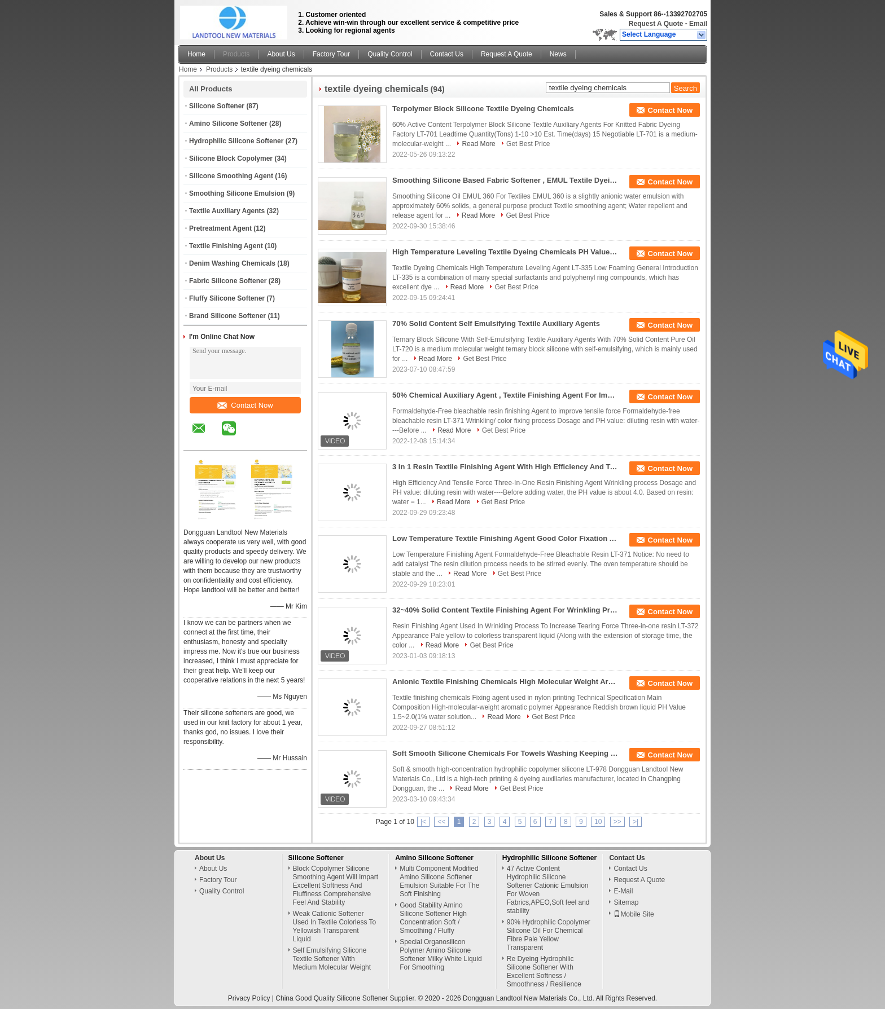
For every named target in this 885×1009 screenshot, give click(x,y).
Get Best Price (528, 144)
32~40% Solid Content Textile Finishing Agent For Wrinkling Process (505, 610)
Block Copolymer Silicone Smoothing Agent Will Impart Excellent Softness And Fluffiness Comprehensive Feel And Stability (335, 885)
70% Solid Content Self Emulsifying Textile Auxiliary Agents (496, 323)
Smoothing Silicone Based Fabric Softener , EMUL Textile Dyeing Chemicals (505, 180)
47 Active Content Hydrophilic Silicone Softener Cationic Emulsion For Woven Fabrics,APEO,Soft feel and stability (548, 890)
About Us (281, 54)
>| (635, 822)
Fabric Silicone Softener (227, 281)
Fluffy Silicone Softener (227, 298)
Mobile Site (634, 914)
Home (196, 54)
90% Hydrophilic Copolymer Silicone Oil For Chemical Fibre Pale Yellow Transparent (548, 934)
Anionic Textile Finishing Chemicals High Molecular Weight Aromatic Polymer (505, 681)
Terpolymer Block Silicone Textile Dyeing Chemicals (483, 108)
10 (598, 822)
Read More (478, 144)
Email (698, 24)
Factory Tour (331, 54)
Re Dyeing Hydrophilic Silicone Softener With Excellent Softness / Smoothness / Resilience (544, 971)
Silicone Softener (216, 106)
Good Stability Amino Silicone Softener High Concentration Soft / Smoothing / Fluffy (433, 918)
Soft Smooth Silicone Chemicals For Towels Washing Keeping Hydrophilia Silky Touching (505, 753)
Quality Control (389, 54)
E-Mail (623, 891)
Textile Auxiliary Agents (227, 211)
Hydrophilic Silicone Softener (236, 141)
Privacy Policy (249, 998)
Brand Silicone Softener (227, 316)
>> (617, 822)
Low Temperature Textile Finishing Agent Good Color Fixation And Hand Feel (505, 538)
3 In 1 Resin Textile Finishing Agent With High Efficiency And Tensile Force (505, 466)
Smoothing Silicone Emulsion (236, 193)
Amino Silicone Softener (228, 123)
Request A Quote (656, 24)
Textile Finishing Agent (226, 246)
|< (423, 822)
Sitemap (626, 902)
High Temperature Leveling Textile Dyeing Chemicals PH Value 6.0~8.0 (505, 252)
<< (441, 822)
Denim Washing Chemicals (232, 263)
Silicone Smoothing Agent (231, 176)
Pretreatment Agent (220, 228)
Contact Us (446, 54)
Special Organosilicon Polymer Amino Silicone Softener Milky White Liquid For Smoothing (440, 954)
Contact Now (245, 405)
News (558, 54)
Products (236, 54)
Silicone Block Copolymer (231, 158)
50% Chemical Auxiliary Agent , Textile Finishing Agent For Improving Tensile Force (505, 395)
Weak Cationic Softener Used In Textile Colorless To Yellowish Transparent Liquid (334, 926)
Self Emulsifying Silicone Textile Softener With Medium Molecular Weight (332, 958)
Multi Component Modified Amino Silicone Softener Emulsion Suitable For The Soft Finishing (439, 881)
